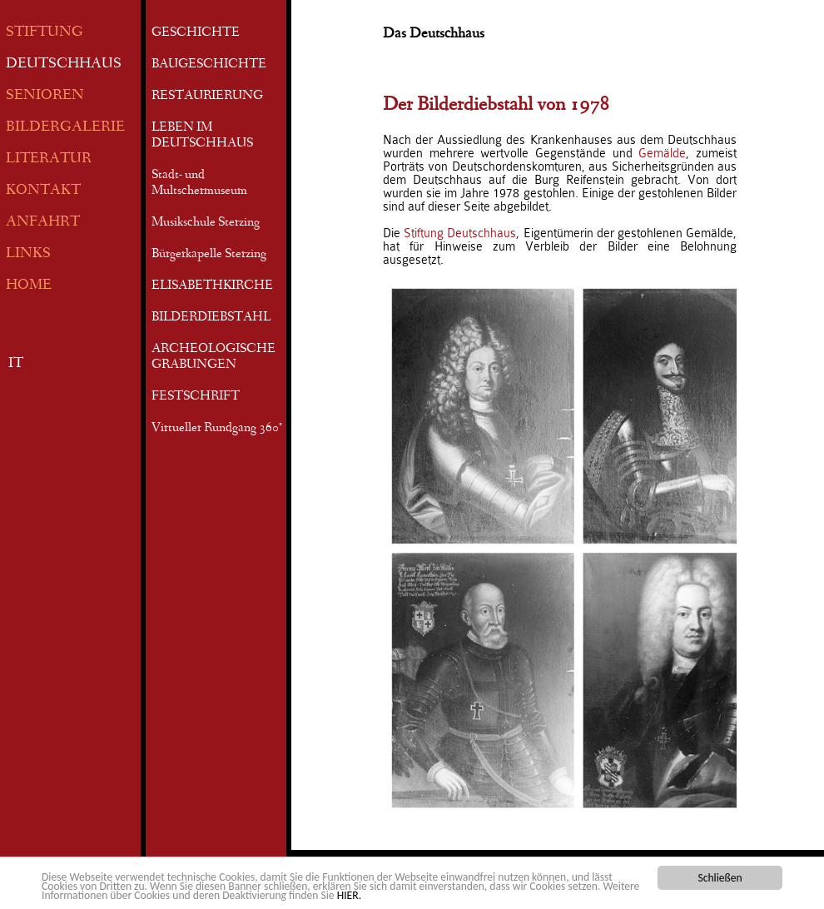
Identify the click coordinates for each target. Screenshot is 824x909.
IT (15, 364)
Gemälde (662, 153)
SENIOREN (45, 96)
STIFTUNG (44, 33)
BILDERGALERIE (65, 128)
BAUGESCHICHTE (208, 65)
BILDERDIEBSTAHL (211, 318)
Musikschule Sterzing (205, 223)
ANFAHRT (43, 223)
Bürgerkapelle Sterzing (208, 254)
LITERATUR (49, 159)
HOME (29, 286)
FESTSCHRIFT (195, 397)
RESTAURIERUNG (207, 96)
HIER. (349, 896)
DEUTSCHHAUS (64, 64)
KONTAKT (43, 191)
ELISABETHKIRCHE (212, 286)
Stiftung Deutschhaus (460, 233)
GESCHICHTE (195, 33)
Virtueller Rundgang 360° (216, 428)
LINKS (28, 254)
